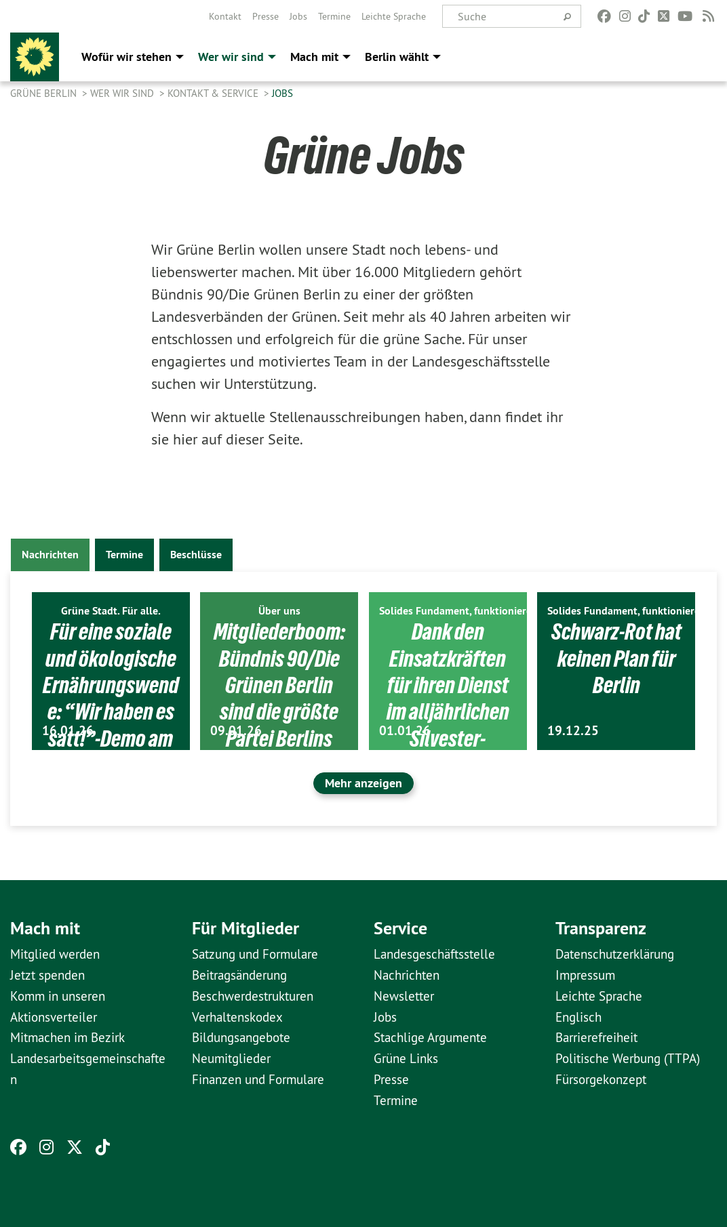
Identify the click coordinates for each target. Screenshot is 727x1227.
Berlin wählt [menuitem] (397, 56)
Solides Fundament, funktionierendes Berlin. (483, 611)
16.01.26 (68, 730)
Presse (265, 16)
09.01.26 (236, 730)
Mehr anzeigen (363, 783)
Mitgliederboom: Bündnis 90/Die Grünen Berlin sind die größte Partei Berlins (279, 685)
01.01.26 (405, 730)
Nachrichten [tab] (50, 554)
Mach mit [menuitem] (314, 56)
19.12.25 (573, 730)
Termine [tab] (124, 554)
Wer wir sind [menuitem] (231, 56)
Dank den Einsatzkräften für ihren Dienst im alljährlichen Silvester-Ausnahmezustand (447, 711)
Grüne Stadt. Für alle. (111, 611)
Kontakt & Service (214, 93)
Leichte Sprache (393, 16)
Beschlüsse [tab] (196, 554)
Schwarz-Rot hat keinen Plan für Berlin (616, 658)
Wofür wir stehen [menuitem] (126, 56)
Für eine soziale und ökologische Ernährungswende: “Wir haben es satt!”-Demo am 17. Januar (111, 698)
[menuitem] (225, 16)
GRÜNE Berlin (44, 93)
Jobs (298, 16)
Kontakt (225, 16)
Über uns (279, 611)
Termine (334, 16)
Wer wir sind (123, 93)
